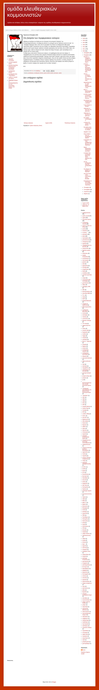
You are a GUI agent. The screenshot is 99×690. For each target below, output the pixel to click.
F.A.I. (83, 295)
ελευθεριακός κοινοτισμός (85, 353)
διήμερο (84, 346)
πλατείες (84, 316)
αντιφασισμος (85, 269)
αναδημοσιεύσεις (86, 212)
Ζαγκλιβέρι (84, 478)
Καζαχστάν (84, 483)
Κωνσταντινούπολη (87, 494)
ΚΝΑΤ (83, 298)
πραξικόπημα (85, 620)
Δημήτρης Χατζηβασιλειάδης (86, 463)
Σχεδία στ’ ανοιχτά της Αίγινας (13, 78)
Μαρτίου (86, 193)
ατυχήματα (84, 563)
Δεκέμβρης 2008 (86, 286)
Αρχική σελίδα (48, 123)
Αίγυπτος (84, 430)
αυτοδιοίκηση (30, 73)
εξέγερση (84, 356)
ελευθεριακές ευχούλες (85, 350)
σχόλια (60, 73)
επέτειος (84, 576)
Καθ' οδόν (84, 485)
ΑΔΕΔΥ (84, 426)
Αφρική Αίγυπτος (86, 325)
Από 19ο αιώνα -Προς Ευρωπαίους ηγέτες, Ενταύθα (87, 176)
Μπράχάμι (84, 508)
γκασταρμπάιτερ (86, 565)
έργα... (84, 544)
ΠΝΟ (83, 515)
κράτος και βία (47, 73)
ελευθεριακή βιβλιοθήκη (85, 310)
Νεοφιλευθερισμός (86, 300)
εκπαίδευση (85, 273)
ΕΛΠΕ (83, 468)
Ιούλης (84, 328)
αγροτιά (84, 545)
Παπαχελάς (85, 519)
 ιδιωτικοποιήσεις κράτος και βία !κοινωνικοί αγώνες (86, 384)
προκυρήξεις (85, 238)
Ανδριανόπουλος (86, 444)
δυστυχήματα (85, 574)
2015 (84, 40)
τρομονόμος (85, 638)
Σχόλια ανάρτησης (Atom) (36, 125)
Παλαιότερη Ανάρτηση (70, 123)
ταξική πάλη (85, 634)
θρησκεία (84, 591)
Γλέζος (84, 460)
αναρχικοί (84, 549)
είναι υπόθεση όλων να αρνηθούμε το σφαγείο (88, 135)
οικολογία (84, 366)
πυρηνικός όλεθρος (87, 627)
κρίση (83, 236)
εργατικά (84, 579)
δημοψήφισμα (85, 568)
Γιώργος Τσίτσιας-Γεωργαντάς (86, 458)
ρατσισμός (56, 73)
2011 (84, 49)
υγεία (83, 639)
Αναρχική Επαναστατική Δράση (85, 437)
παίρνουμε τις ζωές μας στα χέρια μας (87, 110)
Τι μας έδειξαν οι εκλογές (88, 105)
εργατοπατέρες (85, 581)
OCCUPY (84, 417)
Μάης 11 (84, 502)
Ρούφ (83, 522)
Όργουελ (84, 424)
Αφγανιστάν (85, 452)
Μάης (83, 500)
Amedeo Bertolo (86, 406)
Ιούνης (84, 481)
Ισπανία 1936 (85, 330)
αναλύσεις (84, 230)
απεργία (84, 344)
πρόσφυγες (85, 625)
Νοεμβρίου (86, 55)
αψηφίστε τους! (87, 131)
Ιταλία (83, 297)
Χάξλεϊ (83, 538)
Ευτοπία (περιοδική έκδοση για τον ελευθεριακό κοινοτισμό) (13, 67)
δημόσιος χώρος (86, 250)
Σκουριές (84, 530)
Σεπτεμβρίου (87, 189)
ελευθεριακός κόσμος (12, 71)
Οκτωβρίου (87, 187)
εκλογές (84, 348)
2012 (84, 46)
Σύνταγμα (84, 267)
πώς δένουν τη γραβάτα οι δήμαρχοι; (87, 170)
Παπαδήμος (85, 517)
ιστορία (84, 278)
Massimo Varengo (86, 320)
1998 (83, 401)
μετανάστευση (85, 239)
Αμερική (84, 434)
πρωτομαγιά (85, 624)
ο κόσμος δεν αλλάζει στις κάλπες (87, 124)
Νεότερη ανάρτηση (28, 123)
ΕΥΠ (83, 472)
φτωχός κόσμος (86, 376)
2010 (84, 51)
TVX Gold (84, 323)
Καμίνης (84, 489)
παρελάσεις (85, 616)
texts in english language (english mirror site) (43, 30)
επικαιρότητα (85, 241)
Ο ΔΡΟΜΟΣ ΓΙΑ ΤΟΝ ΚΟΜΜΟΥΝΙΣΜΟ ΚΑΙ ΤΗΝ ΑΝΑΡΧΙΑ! (88, 142)
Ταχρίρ (84, 335)
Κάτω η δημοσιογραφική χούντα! (88, 91)
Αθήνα (83, 284)
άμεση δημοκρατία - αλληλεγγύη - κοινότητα (87, 149)
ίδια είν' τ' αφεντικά (86, 341)
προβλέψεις (85, 622)
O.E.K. (84, 415)
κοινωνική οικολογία (87, 358)
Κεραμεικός (85, 332)
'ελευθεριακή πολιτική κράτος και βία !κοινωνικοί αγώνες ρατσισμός (86, 390)
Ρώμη (83, 524)
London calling (85, 413)
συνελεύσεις (85, 318)
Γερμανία (84, 455)
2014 (84, 42)
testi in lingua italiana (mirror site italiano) (17, 30)
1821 (83, 397)
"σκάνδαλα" (85, 395)
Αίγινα (83, 428)
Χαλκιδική (84, 339)
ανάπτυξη (84, 547)
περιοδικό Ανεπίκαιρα (11, 59)
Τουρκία (84, 531)
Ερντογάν (84, 476)
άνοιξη (83, 540)
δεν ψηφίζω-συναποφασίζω (88, 119)
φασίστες (84, 262)
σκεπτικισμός (85, 260)
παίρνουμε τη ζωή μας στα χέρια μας (87, 114)
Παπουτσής (85, 520)
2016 (84, 38)
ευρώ (83, 586)
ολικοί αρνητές (85, 611)
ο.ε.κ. (84, 650)
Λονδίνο (84, 334)
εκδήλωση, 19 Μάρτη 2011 (85, 205)
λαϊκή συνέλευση (86, 361)
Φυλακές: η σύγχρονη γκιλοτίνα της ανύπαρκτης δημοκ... (87, 59)
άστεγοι (84, 542)
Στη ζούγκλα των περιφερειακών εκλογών (88, 102)
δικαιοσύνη (85, 572)
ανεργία (84, 556)
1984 (83, 399)
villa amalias (85, 421)
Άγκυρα (84, 423)
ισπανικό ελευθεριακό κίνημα (87, 594)
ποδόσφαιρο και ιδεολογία (86, 370)
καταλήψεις (85, 315)
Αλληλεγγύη (85, 432)
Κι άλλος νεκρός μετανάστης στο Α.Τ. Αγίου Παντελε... (88, 96)
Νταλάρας (84, 511)
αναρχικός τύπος (86, 551)
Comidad (84, 410)
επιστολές (84, 577)
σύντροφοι (84, 632)
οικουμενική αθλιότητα (85, 609)
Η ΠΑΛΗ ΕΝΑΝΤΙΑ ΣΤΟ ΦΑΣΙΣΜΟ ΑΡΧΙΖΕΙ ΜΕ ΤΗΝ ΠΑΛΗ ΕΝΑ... (87, 67)
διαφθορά (84, 570)
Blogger (54, 682)
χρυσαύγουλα (85, 283)
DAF (83, 412)
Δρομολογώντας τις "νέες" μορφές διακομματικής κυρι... (87, 85)
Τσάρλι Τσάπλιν (86, 533)
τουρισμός (84, 636)
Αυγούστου (87, 191)
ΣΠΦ (83, 528)
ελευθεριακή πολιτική (38, 73)
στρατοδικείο (85, 630)
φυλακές (84, 377)
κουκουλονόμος (86, 600)
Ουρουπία (84, 513)
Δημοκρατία (85, 265)
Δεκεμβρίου (87, 52)
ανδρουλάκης (85, 554)
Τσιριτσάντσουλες (86, 535)
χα (83, 379)
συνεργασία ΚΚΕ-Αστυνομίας (86, 280)
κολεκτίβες (84, 598)
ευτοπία (84, 313)
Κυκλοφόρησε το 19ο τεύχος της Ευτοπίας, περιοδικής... (88, 182)
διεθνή (83, 271)
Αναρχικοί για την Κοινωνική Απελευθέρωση (86, 441)
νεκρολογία (85, 606)
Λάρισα (84, 497)
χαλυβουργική (85, 641)
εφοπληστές (85, 588)
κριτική (51, 73)
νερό (83, 364)
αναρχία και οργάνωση (85, 304)
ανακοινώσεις (85, 248)
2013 (84, 44)
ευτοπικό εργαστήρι (87, 274)
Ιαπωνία (84, 479)
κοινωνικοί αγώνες (86, 219)
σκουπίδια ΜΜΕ (86, 293)
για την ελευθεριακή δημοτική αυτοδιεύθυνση (88, 164)
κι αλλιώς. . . (85, 232)
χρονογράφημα (86, 643)
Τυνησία (84, 337)
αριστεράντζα (85, 561)
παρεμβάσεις (85, 368)
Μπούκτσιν (85, 506)
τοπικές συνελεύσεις (85, 256)
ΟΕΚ (83, 289)
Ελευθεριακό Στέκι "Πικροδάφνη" (13, 74)
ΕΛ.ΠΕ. (84, 467)
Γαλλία (84, 454)
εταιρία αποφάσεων (87, 583)
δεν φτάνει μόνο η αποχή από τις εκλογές (87, 128)
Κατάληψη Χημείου (86, 490)
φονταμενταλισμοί (86, 373)
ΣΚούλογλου (85, 526)
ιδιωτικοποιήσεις (86, 291)
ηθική (83, 590)
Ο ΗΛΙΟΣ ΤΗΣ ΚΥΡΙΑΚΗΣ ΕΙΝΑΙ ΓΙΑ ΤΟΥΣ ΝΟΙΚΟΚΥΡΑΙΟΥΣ (88, 156)
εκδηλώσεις (85, 253)
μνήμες (84, 604)
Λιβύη (83, 498)
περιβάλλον (85, 618)
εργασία (84, 243)
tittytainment (85, 419)
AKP (83, 404)
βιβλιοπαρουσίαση (86, 306)
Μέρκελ (84, 504)
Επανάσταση (85, 474)
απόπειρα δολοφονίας (85, 559)
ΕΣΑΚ (83, 470)
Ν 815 (83, 509)
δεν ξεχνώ (84, 566)
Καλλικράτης (85, 487)
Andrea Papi (85, 408)
